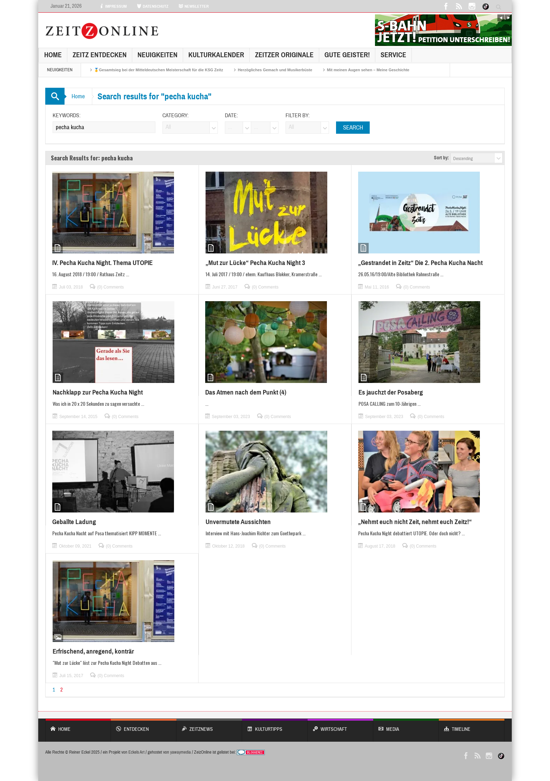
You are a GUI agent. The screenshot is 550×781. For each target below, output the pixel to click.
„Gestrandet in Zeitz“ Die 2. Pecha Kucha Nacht (420, 263)
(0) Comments (110, 287)
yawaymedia (180, 752)
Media (406, 726)
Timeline (471, 726)
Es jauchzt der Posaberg (390, 392)
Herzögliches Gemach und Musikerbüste (275, 70)
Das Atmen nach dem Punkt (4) (245, 392)
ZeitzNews (209, 726)
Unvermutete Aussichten (238, 522)
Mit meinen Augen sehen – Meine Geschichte (368, 70)
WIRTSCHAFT (340, 726)
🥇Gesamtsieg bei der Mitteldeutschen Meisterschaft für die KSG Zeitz (158, 70)
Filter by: (298, 115)
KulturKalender (216, 55)
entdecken (143, 726)
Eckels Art (136, 752)
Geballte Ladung (74, 522)
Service (393, 55)
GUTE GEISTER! (347, 55)
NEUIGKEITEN (157, 55)
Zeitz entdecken (100, 55)
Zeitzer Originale (284, 55)
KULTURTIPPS (275, 726)
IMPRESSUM (113, 6)
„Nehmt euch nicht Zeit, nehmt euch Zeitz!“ (415, 522)
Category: (175, 115)
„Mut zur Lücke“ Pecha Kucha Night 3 (255, 263)
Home (53, 55)
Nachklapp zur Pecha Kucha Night (98, 392)
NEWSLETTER (194, 6)
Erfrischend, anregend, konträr (93, 651)
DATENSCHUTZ (152, 6)
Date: (231, 115)
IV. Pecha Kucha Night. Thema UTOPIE (102, 263)
